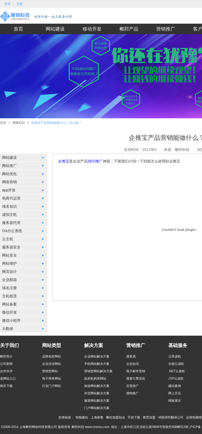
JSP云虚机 (176, 378)
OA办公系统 (12, 231)
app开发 (9, 190)
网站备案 (9, 304)
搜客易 (131, 356)
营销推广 (165, 29)
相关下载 (6, 386)
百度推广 (132, 386)
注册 (19, 4)
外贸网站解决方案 (96, 393)
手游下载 (134, 417)
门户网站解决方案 (96, 408)
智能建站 (81, 417)
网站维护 (9, 263)
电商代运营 (11, 198)
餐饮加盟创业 (115, 417)
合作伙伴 (6, 371)
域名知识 (9, 206)
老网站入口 (8, 378)
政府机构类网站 (95, 378)
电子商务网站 (51, 378)
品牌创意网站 (51, 356)
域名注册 (9, 288)
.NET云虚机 (176, 371)
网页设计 (9, 271)
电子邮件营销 (135, 371)
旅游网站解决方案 (96, 386)
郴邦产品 (128, 29)
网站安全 (9, 255)
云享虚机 (174, 356)
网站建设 (55, 29)
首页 (18, 29)
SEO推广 (95, 161)
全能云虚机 (176, 364)
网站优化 (9, 174)
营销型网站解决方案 (98, 371)
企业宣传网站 (51, 364)
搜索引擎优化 (135, 378)
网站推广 (9, 166)
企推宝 (63, 161)
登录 (7, 4)
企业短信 (132, 364)
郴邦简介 (6, 356)
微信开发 (9, 312)
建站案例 (174, 386)
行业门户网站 (51, 386)
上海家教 (97, 417)
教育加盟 (149, 417)
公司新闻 (6, 364)
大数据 (7, 328)
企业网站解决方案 (96, 356)
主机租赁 (9, 296)
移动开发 (92, 29)
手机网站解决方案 (96, 364)
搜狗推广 (132, 393)
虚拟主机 (9, 214)
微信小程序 (11, 320)
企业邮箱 (9, 280)
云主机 (7, 239)
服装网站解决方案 (96, 400)
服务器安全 (11, 247)
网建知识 (18, 123)
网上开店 (174, 393)
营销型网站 (50, 371)
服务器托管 (11, 223)
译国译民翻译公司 (170, 417)
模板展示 (174, 400)
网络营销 (9, 182)
